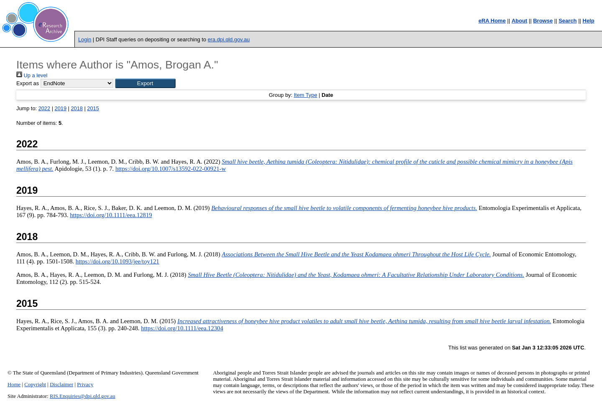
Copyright (35, 384)
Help (588, 21)
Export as (27, 83)
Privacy (85, 384)
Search (567, 21)
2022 (44, 108)
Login (84, 39)
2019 (60, 108)
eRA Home (491, 21)
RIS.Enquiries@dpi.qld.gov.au (82, 396)
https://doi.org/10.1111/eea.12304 (182, 328)
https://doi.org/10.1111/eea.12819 (111, 215)
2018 (76, 108)
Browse (543, 21)
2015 (93, 108)
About (520, 21)
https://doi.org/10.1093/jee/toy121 (117, 261)
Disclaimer (61, 384)
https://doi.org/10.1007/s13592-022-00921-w (170, 168)
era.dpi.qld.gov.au (229, 39)
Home (14, 384)
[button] (145, 83)
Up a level (31, 75)
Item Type (305, 95)
